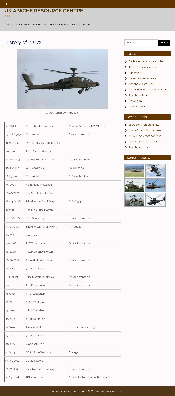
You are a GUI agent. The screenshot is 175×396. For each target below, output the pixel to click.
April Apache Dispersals (143, 141)
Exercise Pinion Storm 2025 (145, 124)
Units (9, 24)
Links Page (135, 100)
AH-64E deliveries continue (145, 136)
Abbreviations (137, 106)
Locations (22, 24)
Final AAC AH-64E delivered (145, 130)
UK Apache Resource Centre (43, 11)
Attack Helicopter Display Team (148, 89)
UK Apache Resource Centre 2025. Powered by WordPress (87, 391)
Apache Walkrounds (141, 84)
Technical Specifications (143, 67)
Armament (135, 72)
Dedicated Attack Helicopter (146, 61)
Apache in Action (139, 95)
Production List (82, 24)
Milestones (39, 24)
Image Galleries (59, 24)
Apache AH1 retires (140, 147)
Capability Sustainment (143, 78)
